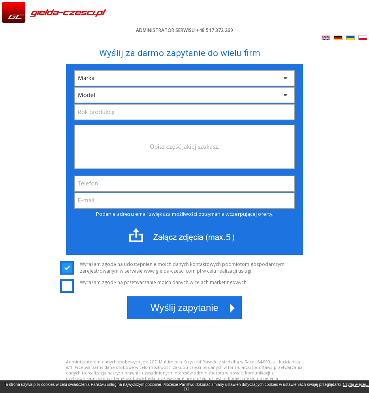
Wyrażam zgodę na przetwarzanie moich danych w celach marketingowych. (154, 282)
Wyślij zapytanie (184, 307)
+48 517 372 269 (214, 30)
